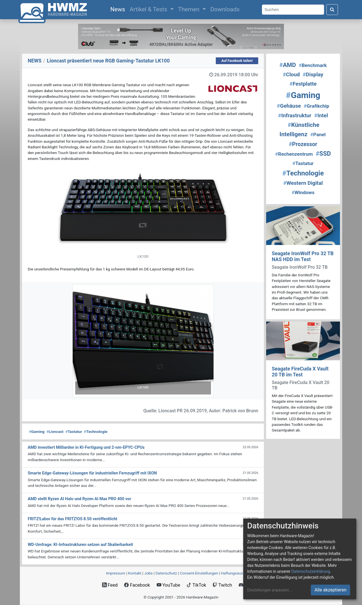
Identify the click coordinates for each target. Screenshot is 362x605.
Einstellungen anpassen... (269, 590)
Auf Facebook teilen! (237, 61)
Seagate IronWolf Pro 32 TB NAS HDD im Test (303, 256)
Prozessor (303, 144)
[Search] (293, 10)
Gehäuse (289, 106)
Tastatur (73, 431)
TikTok (196, 585)
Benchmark (313, 65)
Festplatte (303, 84)
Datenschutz (166, 573)
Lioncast (54, 431)
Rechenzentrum (294, 154)
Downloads (225, 9)
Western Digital (303, 183)
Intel (321, 115)
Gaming (36, 431)
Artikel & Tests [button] (149, 9)
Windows (303, 192)
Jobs (148, 573)
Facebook (137, 585)
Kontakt (134, 573)
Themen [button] (189, 9)
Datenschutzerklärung (310, 571)
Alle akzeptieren (330, 590)
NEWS (35, 61)
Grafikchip (316, 106)
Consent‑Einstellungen (199, 573)
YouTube (168, 585)
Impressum (115, 573)
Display (313, 74)
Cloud (291, 74)
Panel (318, 134)
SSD (323, 153)
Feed (110, 585)
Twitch (222, 585)
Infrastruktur (294, 115)
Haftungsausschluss (238, 573)
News (118, 9)
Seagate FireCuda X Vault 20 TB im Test (300, 372)
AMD (287, 65)
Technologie (95, 431)
